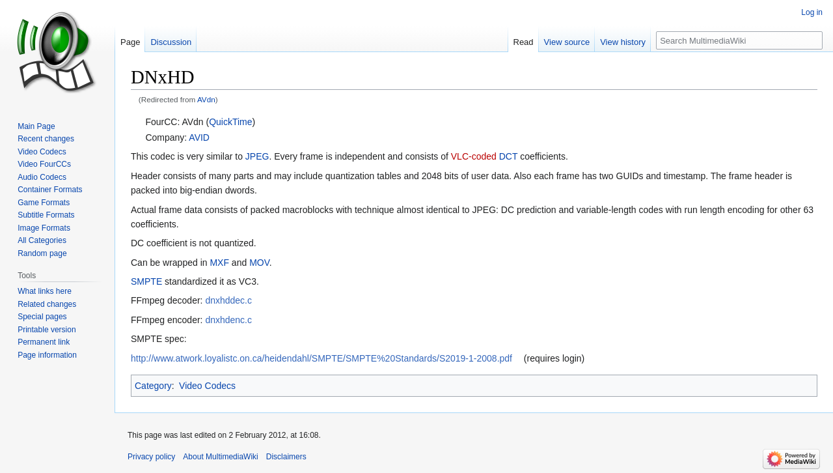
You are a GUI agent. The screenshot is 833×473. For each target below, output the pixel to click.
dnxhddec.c (228, 300)
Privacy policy (151, 456)
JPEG (257, 156)
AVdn (206, 99)
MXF (219, 262)
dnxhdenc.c (228, 320)
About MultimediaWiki (220, 456)
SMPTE (146, 281)
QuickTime (230, 122)
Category (153, 385)
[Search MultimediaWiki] (739, 40)
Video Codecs (207, 385)
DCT (508, 156)
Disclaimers (286, 456)
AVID (199, 137)
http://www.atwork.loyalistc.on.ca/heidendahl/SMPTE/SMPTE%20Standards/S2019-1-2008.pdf (321, 358)
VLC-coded (474, 156)
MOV (259, 262)
